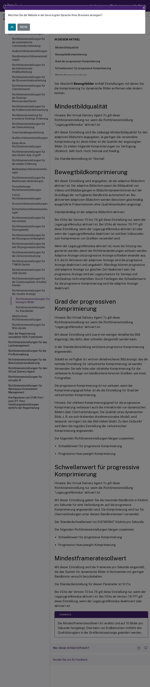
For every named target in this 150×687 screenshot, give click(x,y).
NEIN (24, 27)
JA (11, 27)
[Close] (144, 7)
